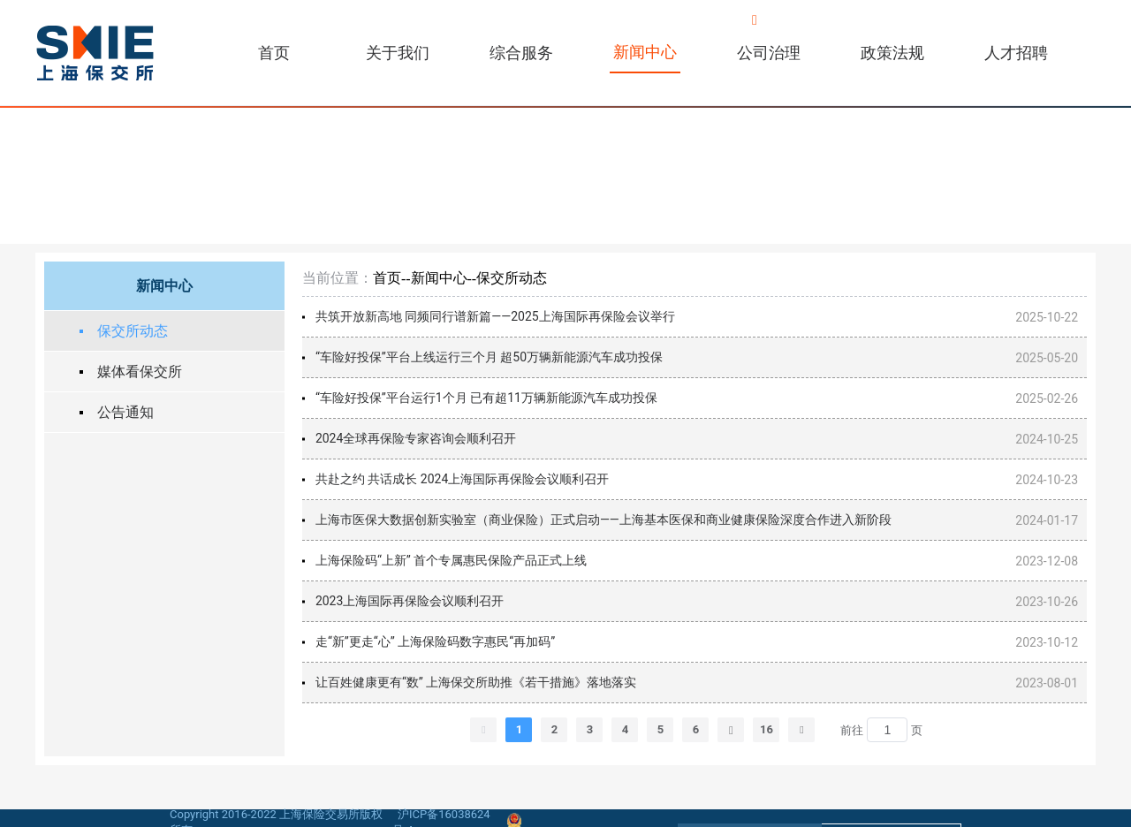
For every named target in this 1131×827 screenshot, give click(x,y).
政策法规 (892, 52)
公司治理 (769, 52)
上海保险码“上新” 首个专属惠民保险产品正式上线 (451, 560)
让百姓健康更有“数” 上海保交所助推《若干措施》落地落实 (475, 682)
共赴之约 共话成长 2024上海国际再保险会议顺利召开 (462, 479)
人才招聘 (1016, 52)
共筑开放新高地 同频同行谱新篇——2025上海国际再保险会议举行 (495, 316)
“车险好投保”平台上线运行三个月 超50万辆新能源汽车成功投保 (489, 357)
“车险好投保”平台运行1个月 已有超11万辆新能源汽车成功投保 (486, 398)
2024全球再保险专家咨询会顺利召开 (415, 438)
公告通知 (125, 412)
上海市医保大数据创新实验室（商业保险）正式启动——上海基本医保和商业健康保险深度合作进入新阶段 (603, 519)
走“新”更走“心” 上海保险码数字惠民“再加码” (435, 641)
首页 (274, 52)
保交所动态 (132, 330)
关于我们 (397, 52)
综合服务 (521, 52)
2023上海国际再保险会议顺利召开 (409, 601)
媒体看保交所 (139, 371)
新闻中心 (645, 51)
